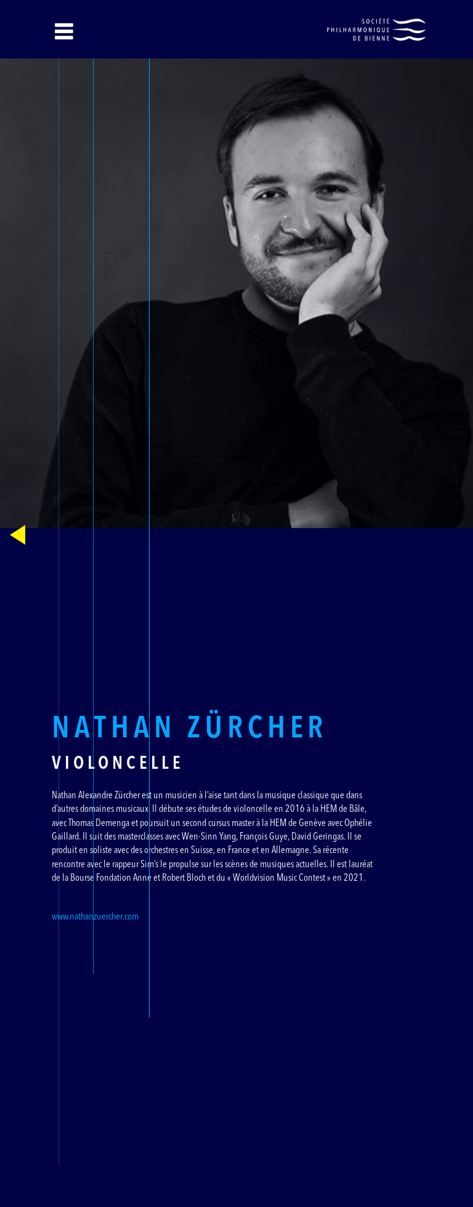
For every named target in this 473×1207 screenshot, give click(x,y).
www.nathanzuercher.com (95, 917)
